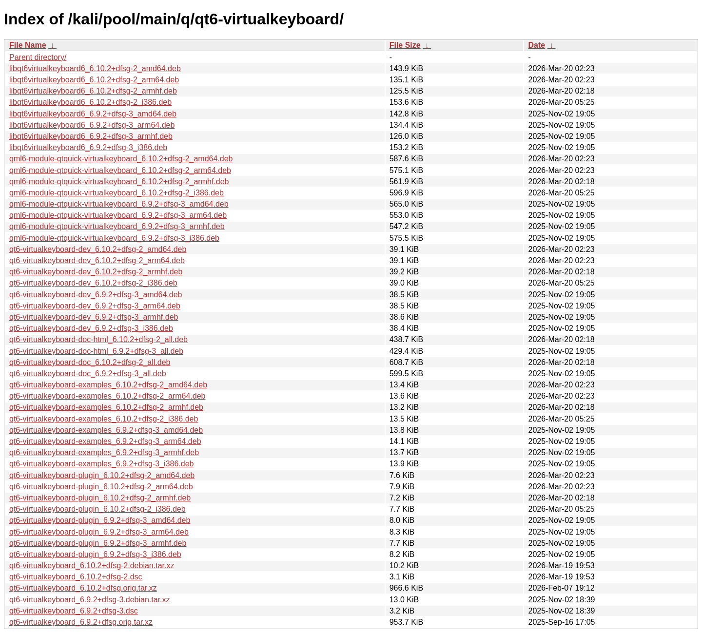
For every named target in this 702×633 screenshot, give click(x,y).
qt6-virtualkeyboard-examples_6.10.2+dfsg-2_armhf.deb (106, 407)
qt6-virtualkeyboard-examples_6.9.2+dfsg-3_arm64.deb (105, 441)
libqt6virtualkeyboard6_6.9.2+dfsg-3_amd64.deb (92, 114)
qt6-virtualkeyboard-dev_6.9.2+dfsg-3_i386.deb (91, 328)
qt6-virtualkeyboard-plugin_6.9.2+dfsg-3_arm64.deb (99, 532)
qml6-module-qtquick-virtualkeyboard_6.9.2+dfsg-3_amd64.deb (119, 204)
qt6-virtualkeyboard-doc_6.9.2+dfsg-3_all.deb (87, 373)
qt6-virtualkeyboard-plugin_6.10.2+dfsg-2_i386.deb (97, 509)
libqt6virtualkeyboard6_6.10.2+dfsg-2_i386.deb (90, 102)
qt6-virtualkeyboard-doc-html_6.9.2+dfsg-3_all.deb (96, 351)
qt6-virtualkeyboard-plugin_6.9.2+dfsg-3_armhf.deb (97, 543)
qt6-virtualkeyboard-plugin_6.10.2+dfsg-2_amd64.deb (102, 475)
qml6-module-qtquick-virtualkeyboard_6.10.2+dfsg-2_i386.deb (116, 193)
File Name (27, 45)
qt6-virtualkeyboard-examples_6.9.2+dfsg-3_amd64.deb (106, 430)
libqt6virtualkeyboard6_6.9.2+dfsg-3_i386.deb (88, 147)
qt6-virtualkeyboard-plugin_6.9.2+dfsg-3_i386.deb (95, 554)
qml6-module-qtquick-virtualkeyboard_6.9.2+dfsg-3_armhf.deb (117, 226)
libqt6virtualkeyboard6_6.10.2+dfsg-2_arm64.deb (94, 80)
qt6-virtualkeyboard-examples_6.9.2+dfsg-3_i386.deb (101, 464)
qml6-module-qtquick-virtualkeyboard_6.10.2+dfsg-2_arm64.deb (120, 170)
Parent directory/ (37, 57)
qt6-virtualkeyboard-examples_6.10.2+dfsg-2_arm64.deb (107, 396)
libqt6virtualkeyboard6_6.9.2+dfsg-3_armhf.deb (91, 136)
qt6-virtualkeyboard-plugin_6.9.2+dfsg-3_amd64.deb (99, 520)
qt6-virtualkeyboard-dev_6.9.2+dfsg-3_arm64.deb (94, 306)
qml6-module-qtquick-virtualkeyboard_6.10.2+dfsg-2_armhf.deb (119, 181)
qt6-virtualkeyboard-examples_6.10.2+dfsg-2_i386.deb (103, 419)
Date (536, 45)
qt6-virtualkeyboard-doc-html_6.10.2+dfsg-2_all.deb (98, 339)
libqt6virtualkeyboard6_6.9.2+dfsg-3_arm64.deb (92, 125)
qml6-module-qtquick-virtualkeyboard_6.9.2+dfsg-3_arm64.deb (118, 215)
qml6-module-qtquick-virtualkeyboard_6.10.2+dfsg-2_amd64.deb (121, 158)
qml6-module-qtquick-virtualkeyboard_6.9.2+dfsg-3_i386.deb (114, 238)
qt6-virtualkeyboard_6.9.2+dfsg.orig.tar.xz (81, 622)
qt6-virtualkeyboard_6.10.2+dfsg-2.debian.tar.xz (91, 565)
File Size (405, 45)
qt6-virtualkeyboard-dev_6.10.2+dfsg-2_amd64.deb (97, 249)
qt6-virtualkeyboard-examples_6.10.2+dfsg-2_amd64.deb (108, 385)
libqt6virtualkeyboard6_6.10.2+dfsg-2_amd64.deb (95, 68)
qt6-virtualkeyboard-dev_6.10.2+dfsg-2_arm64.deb (97, 260)
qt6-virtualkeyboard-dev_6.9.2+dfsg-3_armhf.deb (93, 317)
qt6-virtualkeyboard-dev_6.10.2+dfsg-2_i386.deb (93, 283)
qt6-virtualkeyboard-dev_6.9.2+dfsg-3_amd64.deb (95, 294)
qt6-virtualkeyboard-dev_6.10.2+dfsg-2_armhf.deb (95, 272)
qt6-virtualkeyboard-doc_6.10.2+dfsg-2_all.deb (89, 362)
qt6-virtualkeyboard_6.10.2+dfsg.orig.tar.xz (83, 588)
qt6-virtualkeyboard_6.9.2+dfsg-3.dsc (73, 611)
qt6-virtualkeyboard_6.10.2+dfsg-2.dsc (75, 577)
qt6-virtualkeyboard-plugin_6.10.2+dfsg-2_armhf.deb (100, 498)
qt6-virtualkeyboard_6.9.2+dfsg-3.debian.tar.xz (89, 599)
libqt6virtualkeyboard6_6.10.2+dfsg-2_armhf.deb (93, 91)
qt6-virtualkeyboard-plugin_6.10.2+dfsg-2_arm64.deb (101, 486)
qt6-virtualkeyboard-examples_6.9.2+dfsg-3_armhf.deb (104, 452)
